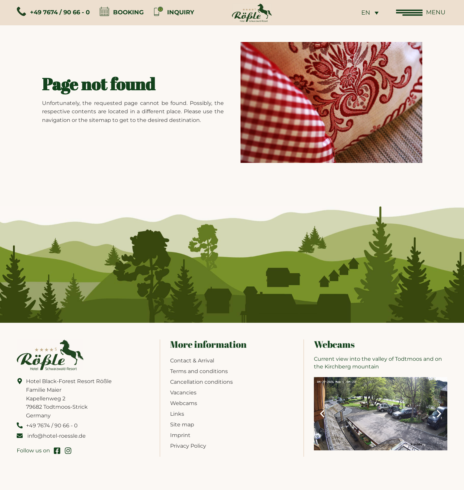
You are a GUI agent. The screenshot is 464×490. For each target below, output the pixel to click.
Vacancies (183, 392)
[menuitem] (370, 12)
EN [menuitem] (365, 13)
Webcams (183, 403)
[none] (370, 12)
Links (177, 414)
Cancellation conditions (201, 382)
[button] (322, 414)
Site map (182, 424)
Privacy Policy (188, 446)
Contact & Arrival (192, 360)
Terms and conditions (199, 371)
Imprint (180, 435)
